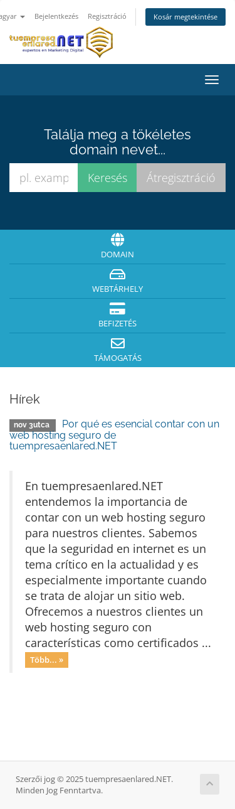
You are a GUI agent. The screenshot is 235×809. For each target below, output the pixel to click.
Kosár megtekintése (185, 16)
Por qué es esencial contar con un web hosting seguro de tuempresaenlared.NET (114, 435)
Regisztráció (107, 16)
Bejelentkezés (56, 16)
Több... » (46, 659)
